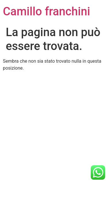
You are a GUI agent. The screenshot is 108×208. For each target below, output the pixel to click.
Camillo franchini (46, 11)
